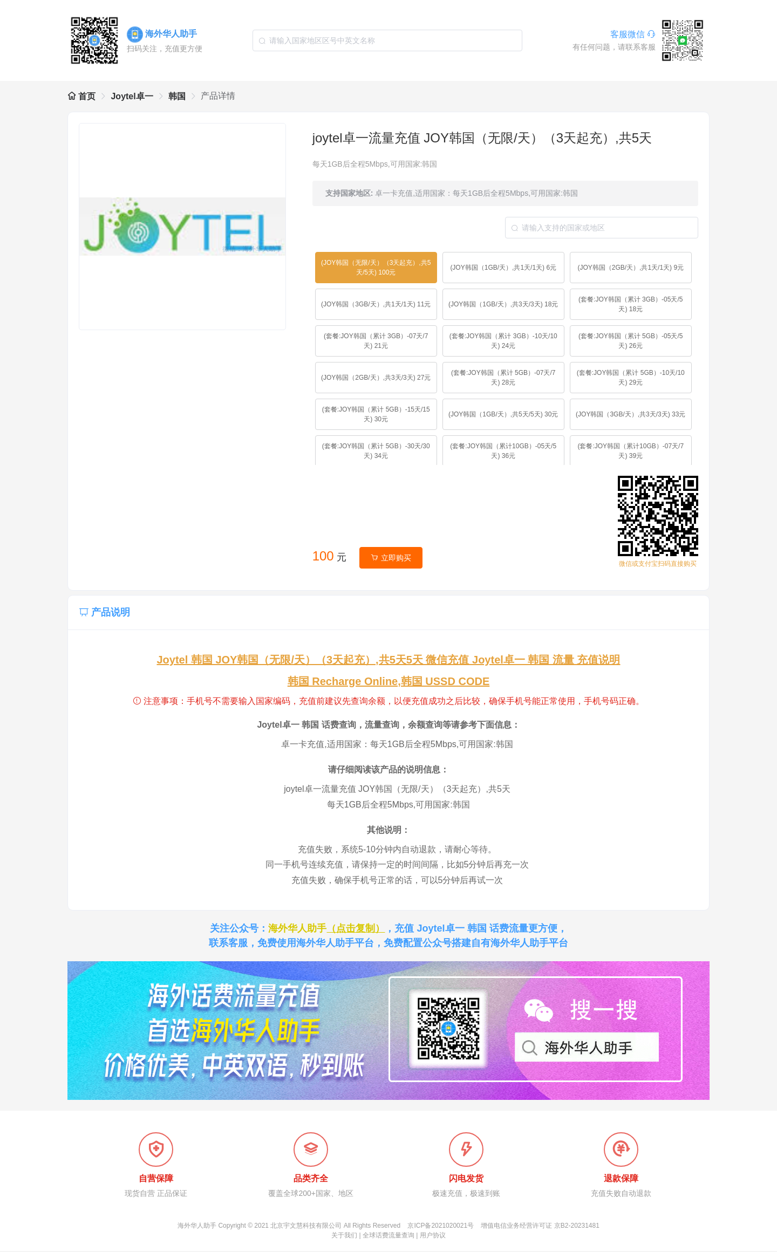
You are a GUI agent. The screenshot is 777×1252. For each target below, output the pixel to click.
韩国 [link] (177, 96)
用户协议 (433, 1236)
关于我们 (344, 1236)
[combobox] (387, 40)
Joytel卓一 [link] (132, 96)
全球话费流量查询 (388, 1236)
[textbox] (387, 40)
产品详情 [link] (218, 95)
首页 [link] (81, 96)
